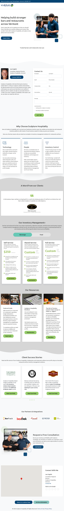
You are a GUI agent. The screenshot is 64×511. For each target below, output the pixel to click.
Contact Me (48, 483)
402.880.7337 (28, 1)
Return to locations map (6, 1)
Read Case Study (11, 393)
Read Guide (8, 336)
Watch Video (6, 38)
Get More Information (41, 502)
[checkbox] (48, 109)
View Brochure (30, 332)
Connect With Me (16, 77)
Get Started (11, 278)
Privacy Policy (48, 508)
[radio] (48, 108)
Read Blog (50, 337)
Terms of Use (41, 508)
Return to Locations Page (23, 502)
